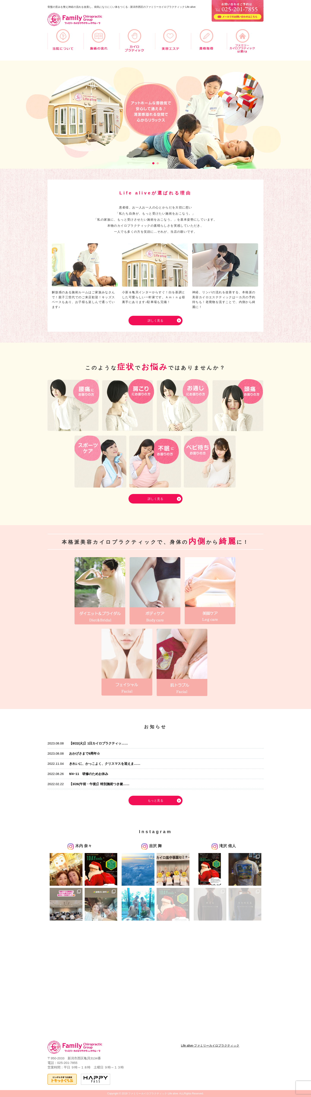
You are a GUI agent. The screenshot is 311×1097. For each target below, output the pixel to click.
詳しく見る (155, 320)
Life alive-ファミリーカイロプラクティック (210, 1045)
